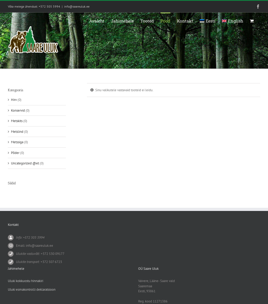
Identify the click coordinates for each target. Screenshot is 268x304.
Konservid (18, 110)
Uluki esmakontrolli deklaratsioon (31, 289)
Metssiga (17, 142)
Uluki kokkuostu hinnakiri (25, 281)
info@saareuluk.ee (77, 6)
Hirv (14, 99)
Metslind (17, 131)
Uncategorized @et (25, 163)
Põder (15, 153)
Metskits (17, 121)
